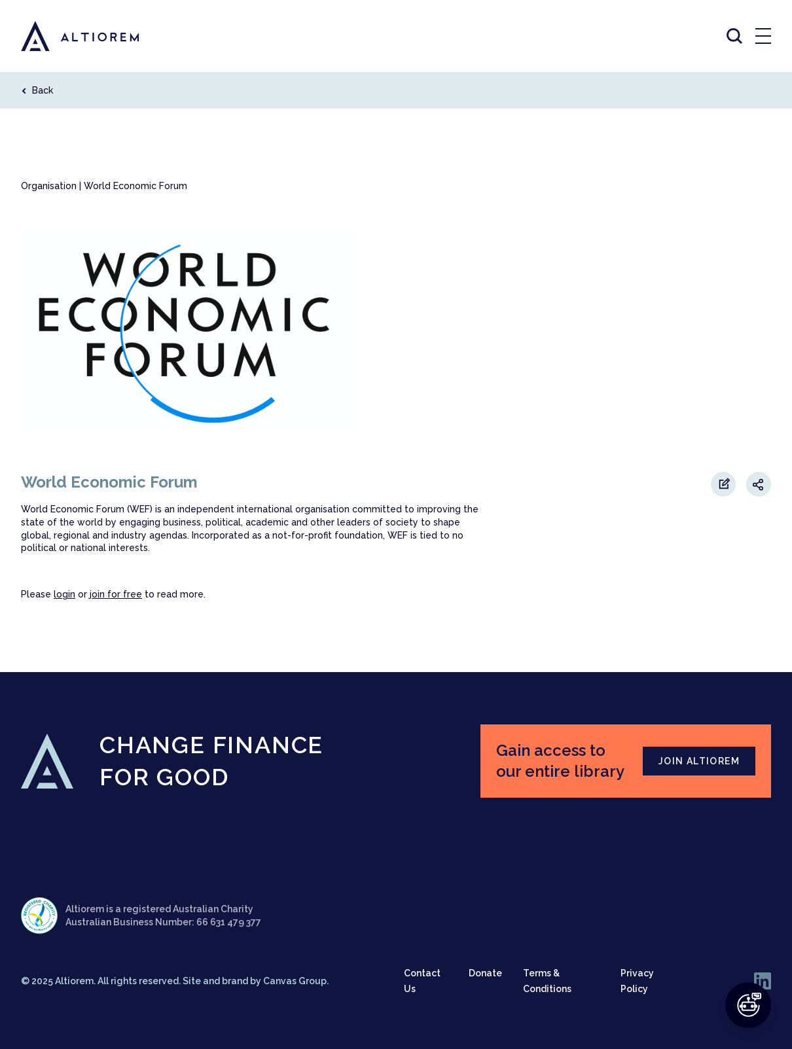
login (64, 594)
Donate (485, 973)
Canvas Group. (296, 981)
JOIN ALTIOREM (699, 761)
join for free (116, 594)
